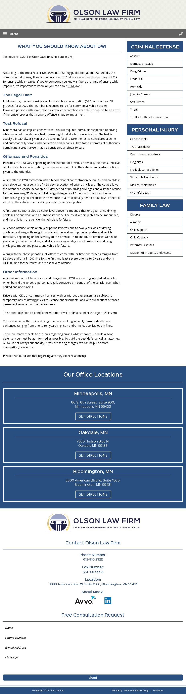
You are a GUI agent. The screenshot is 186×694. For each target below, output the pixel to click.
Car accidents (139, 139)
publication (78, 73)
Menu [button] (13, 34)
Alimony (135, 222)
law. (51, 130)
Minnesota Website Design (136, 690)
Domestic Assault (141, 64)
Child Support (138, 230)
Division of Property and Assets (150, 253)
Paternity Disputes (142, 245)
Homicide (136, 86)
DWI (70, 57)
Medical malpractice (143, 185)
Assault (135, 56)
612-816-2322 (181, 33)
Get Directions (93, 416)
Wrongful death (140, 192)
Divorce (135, 214)
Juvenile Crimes (140, 94)
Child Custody (139, 237)
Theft (133, 109)
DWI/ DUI (136, 79)
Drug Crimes (138, 71)
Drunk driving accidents (145, 154)
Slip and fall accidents (144, 177)
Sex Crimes (137, 102)
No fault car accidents (144, 169)
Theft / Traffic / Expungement (149, 117)
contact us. (27, 347)
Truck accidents (140, 147)
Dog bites (136, 162)
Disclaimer (158, 690)
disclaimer (30, 356)
